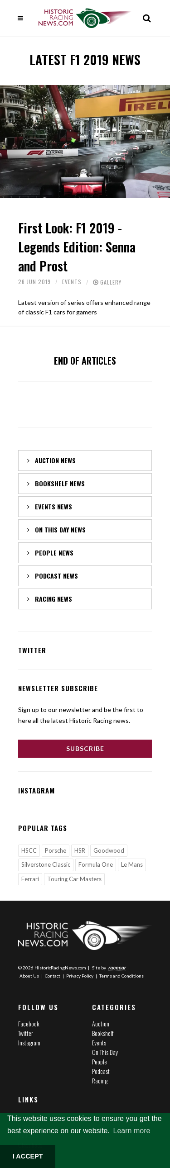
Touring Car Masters (74, 879)
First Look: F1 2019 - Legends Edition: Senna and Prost (77, 246)
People (99, 1061)
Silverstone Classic (45, 864)
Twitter (25, 1033)
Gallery (110, 282)
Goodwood (108, 850)
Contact (52, 975)
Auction (100, 1023)
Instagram (29, 1042)
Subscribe (85, 748)
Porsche (55, 850)
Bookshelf (102, 1033)
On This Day (105, 1052)
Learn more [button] (132, 1131)
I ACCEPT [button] (28, 1156)
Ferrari (30, 879)
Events (72, 281)
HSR (79, 850)
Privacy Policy (79, 975)
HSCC (29, 850)
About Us (29, 975)
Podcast (101, 1071)
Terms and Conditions (121, 975)
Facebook (28, 1023)
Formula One (95, 864)
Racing (99, 1080)
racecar (117, 967)
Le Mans (132, 864)
